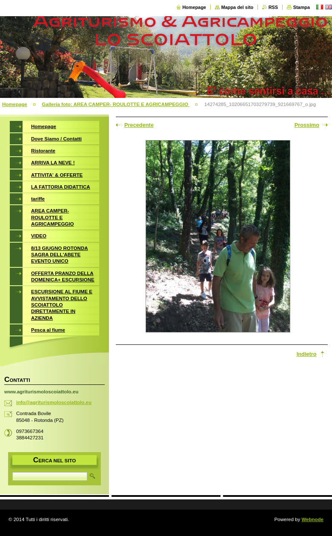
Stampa (301, 7)
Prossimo (307, 125)
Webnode (312, 519)
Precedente (139, 125)
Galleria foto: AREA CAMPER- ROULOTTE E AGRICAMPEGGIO (116, 104)
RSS (273, 7)
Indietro (307, 354)
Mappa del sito (237, 7)
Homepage (194, 7)
